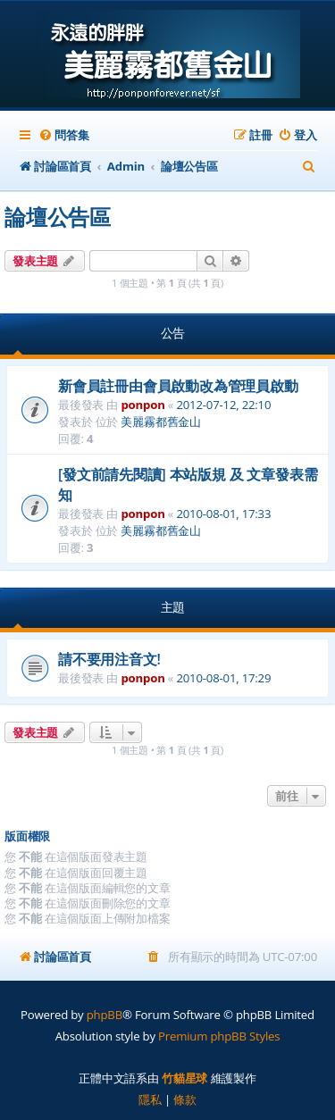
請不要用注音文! (109, 659)
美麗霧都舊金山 (161, 422)
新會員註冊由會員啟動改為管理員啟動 (178, 386)
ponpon (142, 405)
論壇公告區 (57, 216)
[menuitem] (63, 135)
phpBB (104, 1015)
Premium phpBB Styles (219, 1036)
